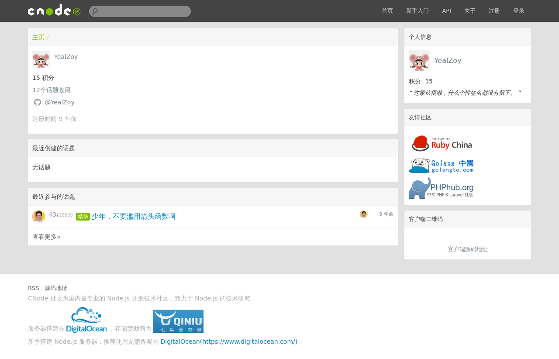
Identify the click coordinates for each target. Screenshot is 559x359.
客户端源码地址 (468, 249)
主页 (38, 37)
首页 (387, 10)
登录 (518, 10)
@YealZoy (59, 102)
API (446, 10)
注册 (494, 10)
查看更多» (46, 236)
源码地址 (56, 288)
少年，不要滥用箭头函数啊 (134, 216)
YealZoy (448, 60)
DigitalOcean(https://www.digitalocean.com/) (229, 341)
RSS (33, 288)
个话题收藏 (51, 89)
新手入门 (417, 10)
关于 (470, 10)
